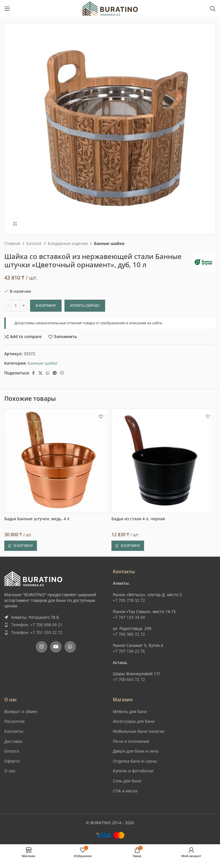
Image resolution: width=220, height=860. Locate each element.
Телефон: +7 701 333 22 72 (36, 632)
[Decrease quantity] (7, 306)
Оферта (11, 761)
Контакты (13, 731)
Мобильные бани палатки (138, 731)
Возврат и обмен (21, 711)
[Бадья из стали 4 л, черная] (163, 461)
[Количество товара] (15, 306)
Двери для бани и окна (135, 751)
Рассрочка (14, 721)
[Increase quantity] (23, 306)
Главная (12, 243)
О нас (9, 770)
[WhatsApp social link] (47, 373)
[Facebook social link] (33, 373)
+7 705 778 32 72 (129, 600)
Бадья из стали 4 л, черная (138, 518)
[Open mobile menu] (7, 8)
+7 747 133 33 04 (129, 617)
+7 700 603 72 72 (129, 679)
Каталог (34, 243)
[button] (20, 546)
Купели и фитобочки (133, 770)
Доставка (13, 741)
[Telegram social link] (54, 373)
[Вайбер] (62, 373)
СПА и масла (125, 791)
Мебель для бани (130, 711)
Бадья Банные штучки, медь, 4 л (36, 518)
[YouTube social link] (56, 647)
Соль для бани (127, 781)
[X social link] (40, 373)
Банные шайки (109, 243)
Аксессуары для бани (134, 721)
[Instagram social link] (41, 647)
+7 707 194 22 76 (129, 651)
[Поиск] (213, 8)
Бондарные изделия (68, 243)
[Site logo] (110, 8)
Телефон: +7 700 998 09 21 (36, 624)
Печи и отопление (131, 741)
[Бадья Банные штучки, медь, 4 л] (56, 461)
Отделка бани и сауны (135, 761)
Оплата (11, 751)
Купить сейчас (84, 305)
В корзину (46, 305)
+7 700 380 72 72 (129, 634)
